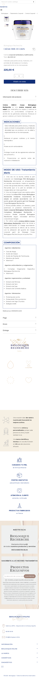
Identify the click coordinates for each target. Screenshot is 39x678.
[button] (6, 18)
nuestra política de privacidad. (25, 600)
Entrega (19, 330)
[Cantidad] (19, 76)
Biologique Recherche (13, 46)
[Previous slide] (13, 29)
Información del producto (19, 97)
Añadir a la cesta (19, 82)
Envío (19, 324)
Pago (19, 318)
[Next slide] (32, 29)
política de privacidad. (27, 580)
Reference (7, 311)
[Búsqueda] (18, 2)
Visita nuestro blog (19, 550)
